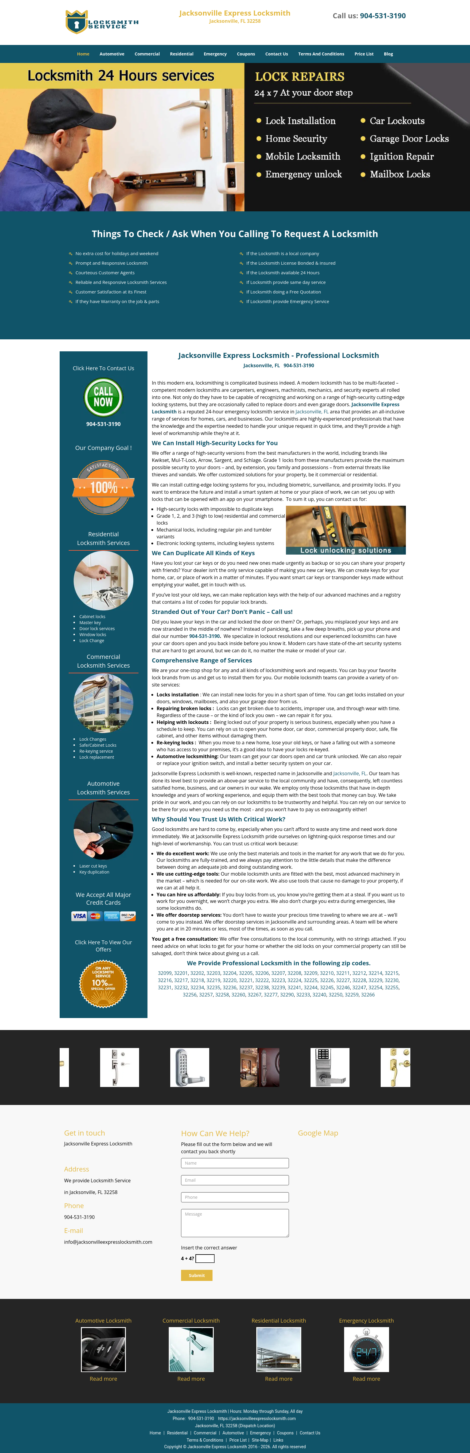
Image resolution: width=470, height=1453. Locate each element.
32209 (310, 973)
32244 (310, 987)
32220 (229, 980)
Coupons (246, 54)
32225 (310, 980)
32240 (319, 994)
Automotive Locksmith (104, 1320)
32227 (343, 980)
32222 (262, 980)
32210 (327, 973)
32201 (181, 973)
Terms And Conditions (321, 54)
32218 (197, 980)
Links (278, 1440)
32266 (368, 994)
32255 (392, 987)
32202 (197, 973)
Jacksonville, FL (262, 365)
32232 (181, 987)
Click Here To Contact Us (103, 368)
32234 (197, 987)
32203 (213, 973)
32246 (343, 987)
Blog (388, 54)
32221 (246, 980)
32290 (287, 994)
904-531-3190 (383, 15)
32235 (213, 987)
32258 (222, 994)
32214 (375, 973)
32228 (359, 980)
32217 (181, 980)
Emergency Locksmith (366, 1320)
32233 (303, 994)
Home (83, 54)
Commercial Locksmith (191, 1320)
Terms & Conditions (205, 1440)
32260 (238, 994)
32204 (229, 973)
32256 (190, 994)
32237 (246, 987)
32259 (352, 994)
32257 (206, 994)
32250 (336, 994)
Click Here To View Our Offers (103, 946)
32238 (262, 987)
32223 (278, 980)
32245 (327, 987)
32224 (294, 980)
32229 (375, 980)
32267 (254, 994)
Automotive (112, 54)
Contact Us (276, 54)
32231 (165, 987)
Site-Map (260, 1440)
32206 (262, 973)
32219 (213, 980)
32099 (165, 973)
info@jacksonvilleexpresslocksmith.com (108, 1242)
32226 (327, 980)
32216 (165, 980)
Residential (181, 54)
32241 (294, 987)
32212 (359, 973)
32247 (359, 987)
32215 (392, 973)
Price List (364, 54)
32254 (375, 987)
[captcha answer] (205, 1258)
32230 (392, 980)
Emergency (215, 54)
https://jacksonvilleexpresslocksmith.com (257, 1418)
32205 (246, 973)
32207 (278, 973)
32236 (229, 987)
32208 (294, 973)
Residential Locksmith (278, 1320)
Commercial (147, 54)
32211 (343, 973)
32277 (271, 994)
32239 (278, 987)
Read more (103, 1378)
